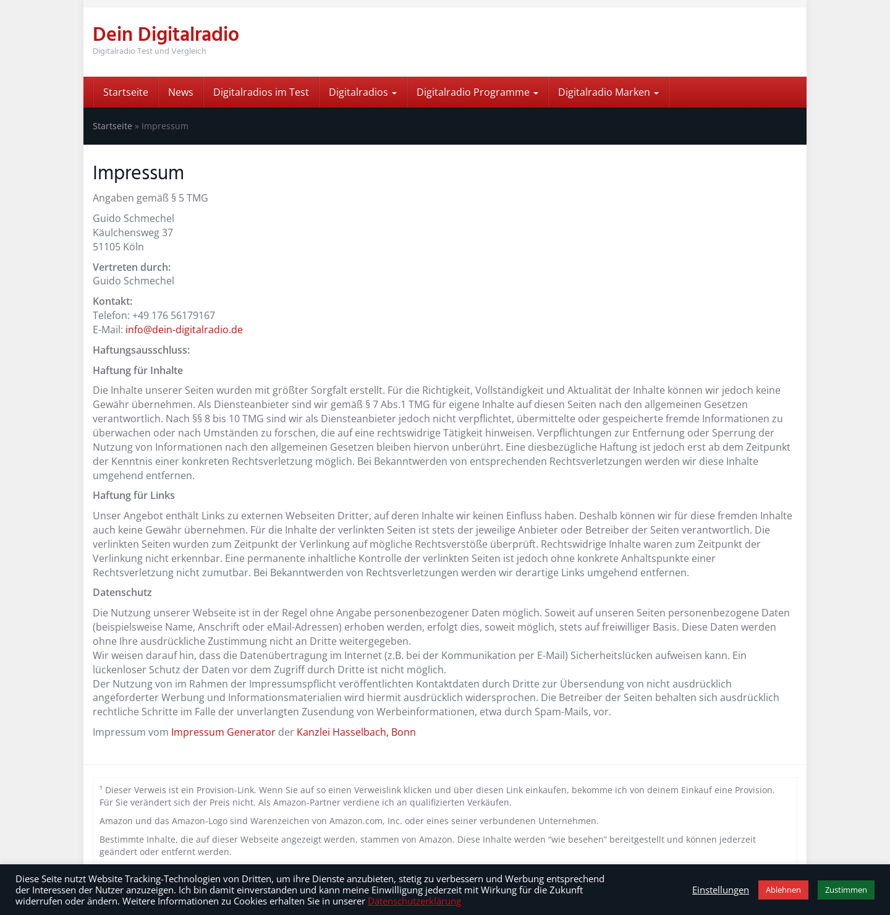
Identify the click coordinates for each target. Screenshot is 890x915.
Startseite (125, 92)
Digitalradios (363, 92)
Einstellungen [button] (720, 889)
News (180, 92)
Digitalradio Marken (608, 92)
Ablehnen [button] (783, 889)
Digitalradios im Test (261, 92)
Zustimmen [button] (846, 889)
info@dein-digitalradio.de (184, 329)
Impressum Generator (223, 732)
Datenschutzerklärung (414, 901)
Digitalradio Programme (477, 92)
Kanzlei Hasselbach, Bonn (356, 732)
